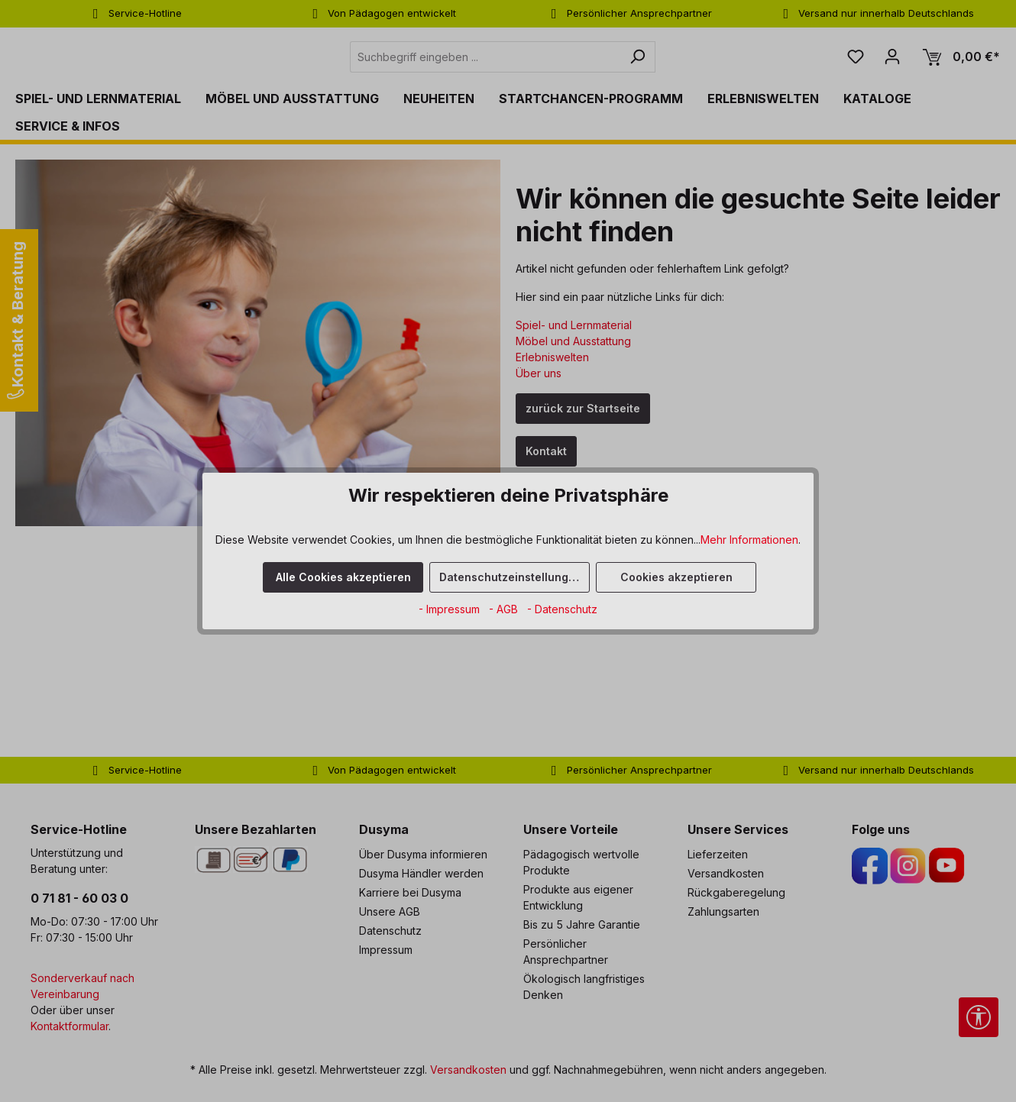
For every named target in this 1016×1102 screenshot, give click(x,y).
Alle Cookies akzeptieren (343, 576)
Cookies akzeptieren (676, 576)
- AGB (505, 609)
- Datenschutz (562, 609)
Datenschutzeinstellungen (510, 576)
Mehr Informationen (749, 539)
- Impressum (451, 609)
